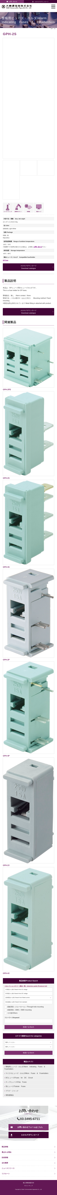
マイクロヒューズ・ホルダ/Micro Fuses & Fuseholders (27, 1073)
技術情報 (5, 1157)
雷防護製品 (10, 1095)
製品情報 (5, 1147)
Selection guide (32, 986)
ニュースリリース (8, 1168)
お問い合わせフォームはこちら (30, 1127)
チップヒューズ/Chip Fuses (16, 1082)
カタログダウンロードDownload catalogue (37, 267)
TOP (52, 28)
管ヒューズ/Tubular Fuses (15, 1086)
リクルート (6, 1173)
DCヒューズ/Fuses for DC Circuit (19, 1078)
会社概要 (5, 1163)
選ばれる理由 (6, 1152)
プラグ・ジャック (12, 1091)
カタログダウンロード (42, 1)
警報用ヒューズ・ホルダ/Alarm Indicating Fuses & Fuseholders (25, 1068)
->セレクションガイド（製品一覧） (16, 986)
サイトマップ (28, 1185)
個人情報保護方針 (28, 1183)
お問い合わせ (13, 1)
